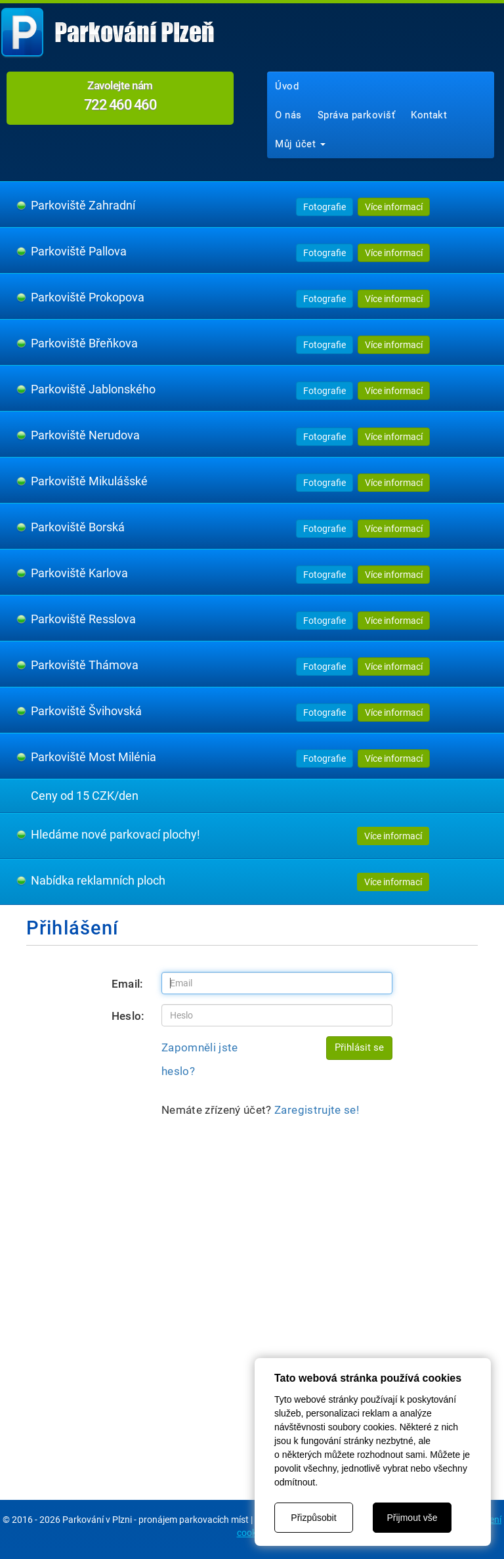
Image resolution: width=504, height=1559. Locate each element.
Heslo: (128, 1015)
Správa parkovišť (356, 115)
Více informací (394, 207)
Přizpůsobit (313, 1517)
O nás (288, 115)
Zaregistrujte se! (316, 1109)
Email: (128, 983)
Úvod (287, 86)
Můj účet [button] (300, 144)
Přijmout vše (412, 1517)
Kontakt (429, 115)
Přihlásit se (359, 1047)
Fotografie (324, 207)
